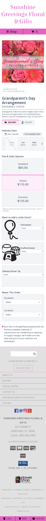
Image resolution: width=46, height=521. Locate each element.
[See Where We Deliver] (23, 368)
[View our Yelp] (30, 411)
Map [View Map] (23, 518)
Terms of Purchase (30, 507)
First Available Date (32, 134)
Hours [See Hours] (38, 518)
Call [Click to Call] (8, 518)
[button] (23, 463)
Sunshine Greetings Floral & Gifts (23, 14)
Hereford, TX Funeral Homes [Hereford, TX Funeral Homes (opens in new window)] (16, 490)
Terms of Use (23, 511)
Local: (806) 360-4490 (23, 435)
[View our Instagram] (25, 411)
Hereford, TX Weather (11, 498)
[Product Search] (23, 354)
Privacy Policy (12, 507)
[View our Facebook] (16, 411)
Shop (11, 31)
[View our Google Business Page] (21, 411)
